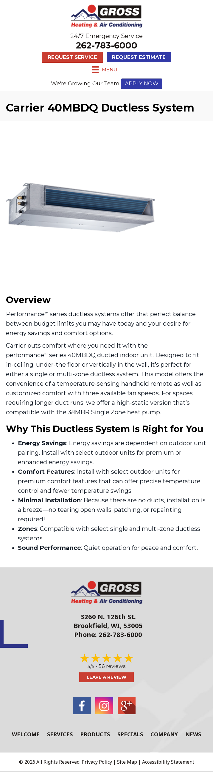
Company (164, 734)
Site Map (127, 762)
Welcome (26, 734)
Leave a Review (106, 677)
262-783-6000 (106, 45)
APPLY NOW (141, 83)
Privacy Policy (97, 762)
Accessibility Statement (168, 762)
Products (95, 734)
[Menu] (104, 69)
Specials (130, 734)
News (193, 734)
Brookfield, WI (97, 625)
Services (60, 734)
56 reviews (112, 666)
